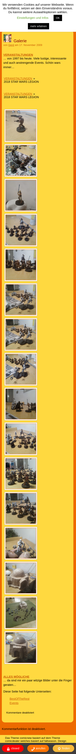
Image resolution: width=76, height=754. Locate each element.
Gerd (11, 45)
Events (14, 703)
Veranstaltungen (18, 78)
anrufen (38, 749)
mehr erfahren (38, 26)
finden (63, 749)
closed (12, 749)
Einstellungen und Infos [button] (33, 17)
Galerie (20, 41)
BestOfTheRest (19, 698)
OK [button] (58, 17)
